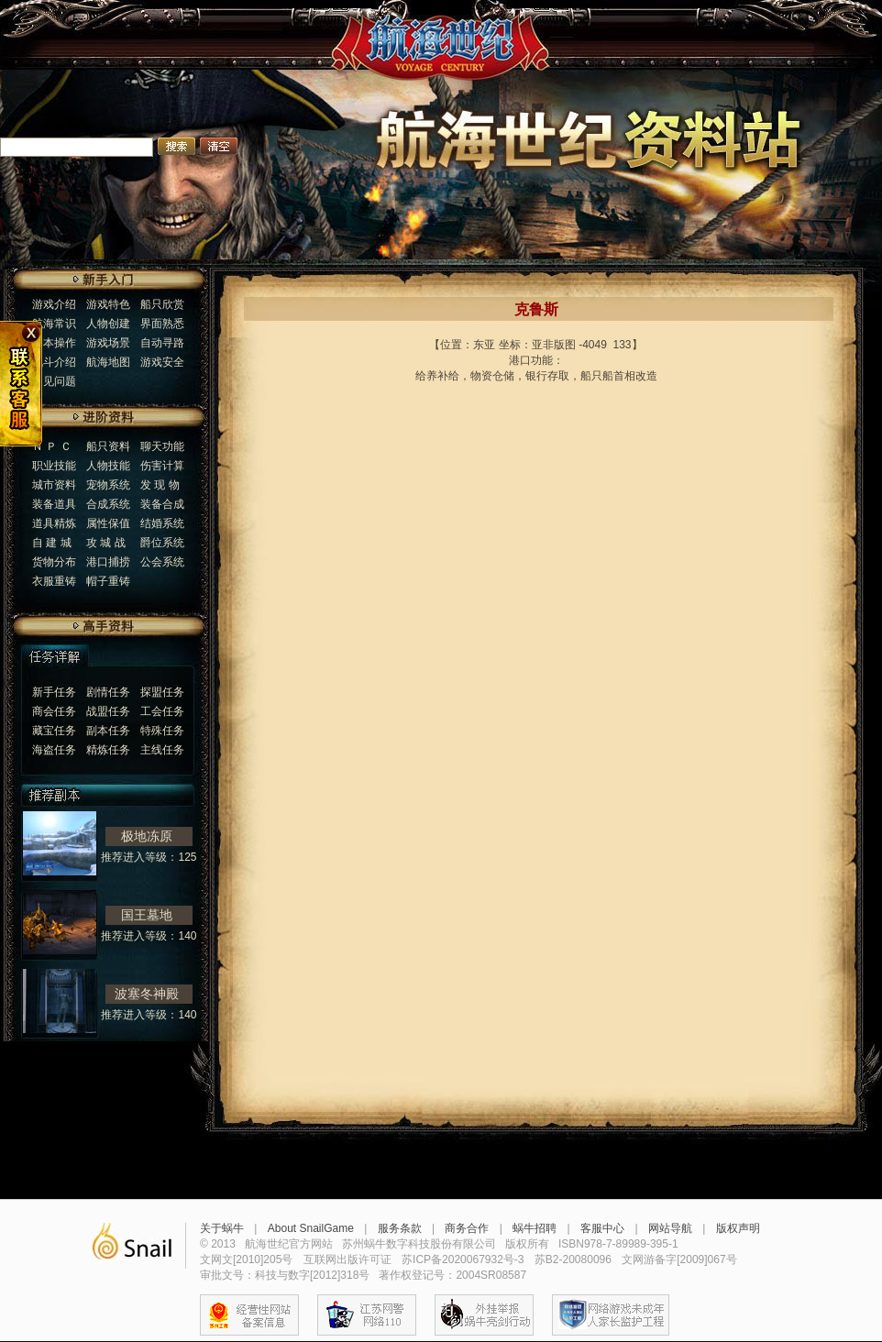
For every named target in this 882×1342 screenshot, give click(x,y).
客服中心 (602, 1228)
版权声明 (738, 1228)
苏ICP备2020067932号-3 (463, 1259)
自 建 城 (52, 542)
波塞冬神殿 (147, 993)
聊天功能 (162, 446)
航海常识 (54, 323)
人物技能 (108, 465)
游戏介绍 (54, 304)
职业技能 (54, 465)
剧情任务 (108, 692)
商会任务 (54, 711)
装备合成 (162, 504)
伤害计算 (162, 465)
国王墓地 (146, 915)
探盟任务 (162, 692)
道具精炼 (54, 523)
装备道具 (54, 504)
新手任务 (54, 692)
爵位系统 (162, 542)
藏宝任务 (54, 730)
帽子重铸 (108, 581)
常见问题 (54, 381)
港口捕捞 (108, 562)
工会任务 (162, 711)
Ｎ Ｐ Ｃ (52, 446)
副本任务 (108, 730)
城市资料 (54, 484)
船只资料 (108, 446)
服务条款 (400, 1228)
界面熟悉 (162, 323)
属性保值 (108, 523)
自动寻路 (162, 342)
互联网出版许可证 (347, 1259)
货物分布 (54, 562)
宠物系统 (108, 484)
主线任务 (162, 749)
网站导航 (670, 1228)
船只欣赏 (162, 304)
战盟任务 (108, 711)
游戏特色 (108, 304)
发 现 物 (160, 484)
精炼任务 (108, 749)
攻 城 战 (106, 542)
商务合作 (467, 1228)
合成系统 (108, 504)
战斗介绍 (54, 362)
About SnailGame (311, 1228)
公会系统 (162, 562)
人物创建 (108, 323)
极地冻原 (146, 836)
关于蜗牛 (222, 1228)
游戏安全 (162, 362)
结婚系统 (162, 523)
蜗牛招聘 (535, 1228)
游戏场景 (108, 342)
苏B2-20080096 (573, 1259)
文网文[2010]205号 (246, 1259)
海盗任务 (54, 749)
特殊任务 (162, 730)
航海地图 (108, 362)
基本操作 (54, 342)
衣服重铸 (54, 581)
